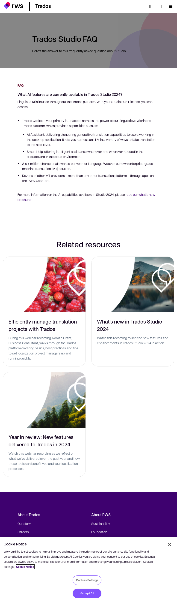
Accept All (87, 593)
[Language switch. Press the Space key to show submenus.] (161, 6)
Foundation (99, 532)
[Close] (170, 544)
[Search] (151, 6)
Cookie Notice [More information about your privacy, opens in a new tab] (25, 567)
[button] (14, 6)
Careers (23, 532)
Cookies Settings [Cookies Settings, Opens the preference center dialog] (87, 580)
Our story (24, 523)
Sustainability (100, 523)
